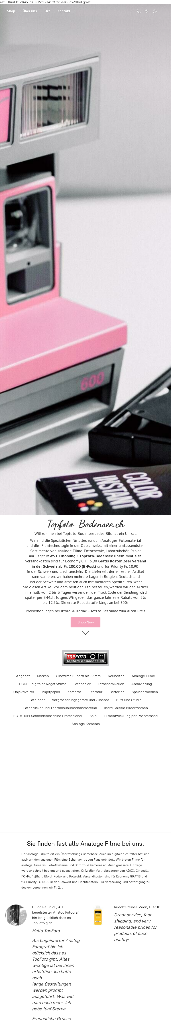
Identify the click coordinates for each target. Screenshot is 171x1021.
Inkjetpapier (50, 692)
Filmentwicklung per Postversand (131, 716)
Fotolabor (37, 700)
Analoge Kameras (85, 724)
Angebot (23, 676)
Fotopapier (82, 684)
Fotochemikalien (111, 684)
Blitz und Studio (129, 700)
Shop (11, 11)
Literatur (95, 692)
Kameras (74, 692)
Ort (47, 11)
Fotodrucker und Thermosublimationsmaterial (60, 708)
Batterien (117, 692)
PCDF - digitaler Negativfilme (42, 684)
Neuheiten (116, 676)
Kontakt (63, 11)
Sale (93, 716)
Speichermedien (145, 692)
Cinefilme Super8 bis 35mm (78, 676)
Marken (43, 676)
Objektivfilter (23, 692)
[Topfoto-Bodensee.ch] (85, 658)
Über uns (30, 11)
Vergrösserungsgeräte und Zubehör (80, 700)
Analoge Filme (143, 676)
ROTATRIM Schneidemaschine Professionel (47, 716)
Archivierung (141, 684)
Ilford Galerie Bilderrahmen (126, 708)
